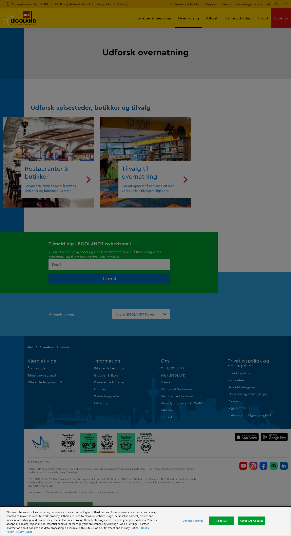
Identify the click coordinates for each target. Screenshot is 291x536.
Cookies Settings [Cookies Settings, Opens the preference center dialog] (192, 520)
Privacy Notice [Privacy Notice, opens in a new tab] (23, 531)
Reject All (221, 520)
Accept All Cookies (251, 520)
